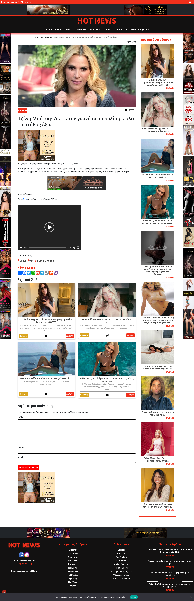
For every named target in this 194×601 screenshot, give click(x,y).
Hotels (119, 29)
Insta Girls (72, 568)
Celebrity (58, 29)
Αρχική (48, 29)
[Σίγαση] (74, 247)
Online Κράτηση (121, 564)
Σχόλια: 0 (130, 110)
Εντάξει (134, 597)
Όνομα (21, 447)
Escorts (69, 29)
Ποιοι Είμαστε (121, 568)
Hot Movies (73, 575)
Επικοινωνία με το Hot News (24, 571)
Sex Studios (121, 557)
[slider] (47, 247)
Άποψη (73, 586)
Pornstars (131, 29)
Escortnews (72, 553)
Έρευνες (73, 578)
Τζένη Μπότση (44, 260)
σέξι (31, 260)
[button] (49, 227)
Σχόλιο (21, 417)
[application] (49, 227)
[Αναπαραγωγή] (21, 247)
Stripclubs (95, 29)
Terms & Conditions (121, 578)
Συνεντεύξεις (73, 571)
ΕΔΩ (25, 199)
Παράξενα (72, 582)
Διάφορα (142, 29)
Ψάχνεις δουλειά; (121, 575)
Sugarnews (82, 29)
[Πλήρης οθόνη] (78, 247)
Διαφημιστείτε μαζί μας (121, 571)
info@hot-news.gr (24, 563)
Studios (108, 29)
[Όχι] (191, 597)
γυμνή (22, 260)
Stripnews (72, 561)
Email (20, 457)
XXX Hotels (121, 561)
